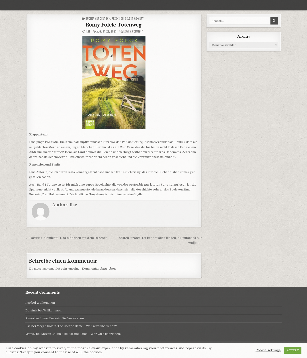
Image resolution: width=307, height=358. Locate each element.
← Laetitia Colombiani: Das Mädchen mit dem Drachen (66, 238)
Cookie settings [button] (268, 350)
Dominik (31, 310)
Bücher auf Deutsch (98, 18)
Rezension (118, 18)
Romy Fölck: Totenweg (114, 24)
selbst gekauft (134, 18)
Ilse (88, 31)
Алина (29, 318)
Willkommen (46, 302)
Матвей (30, 333)
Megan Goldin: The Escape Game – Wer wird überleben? (77, 326)
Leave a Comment (133, 31)
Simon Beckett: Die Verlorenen (62, 318)
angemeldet (51, 268)
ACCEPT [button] (293, 350)
